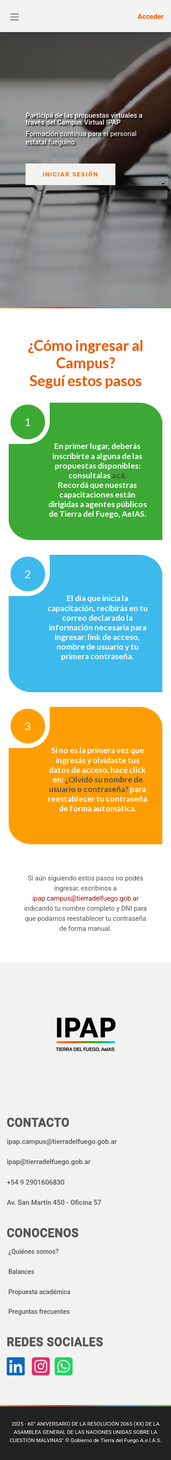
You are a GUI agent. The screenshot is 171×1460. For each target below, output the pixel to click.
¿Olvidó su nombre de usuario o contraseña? (96, 784)
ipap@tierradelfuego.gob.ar (49, 1162)
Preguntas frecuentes (39, 1311)
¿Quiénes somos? (33, 1251)
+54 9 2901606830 (36, 1182)
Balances (21, 1271)
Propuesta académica (39, 1292)
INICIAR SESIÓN (70, 174)
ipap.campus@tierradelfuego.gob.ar (85, 898)
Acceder (151, 16)
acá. (119, 475)
